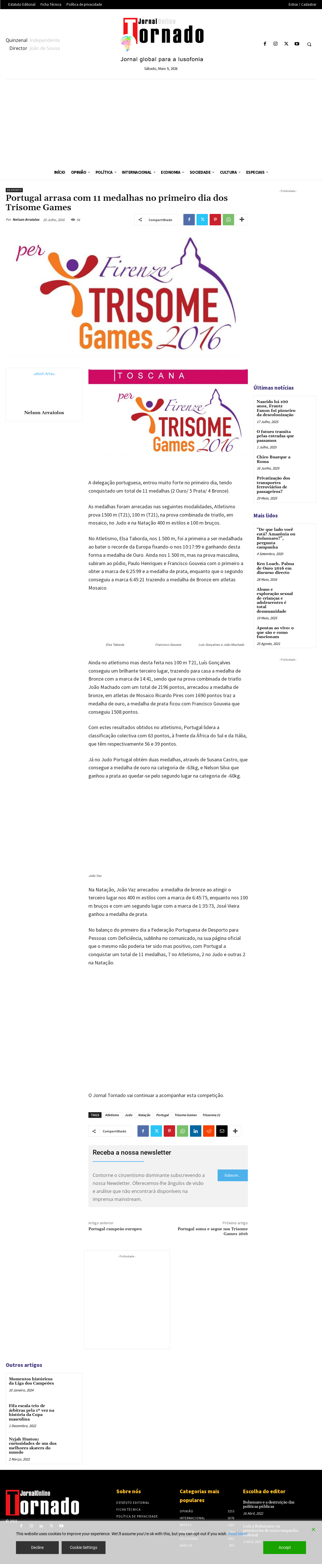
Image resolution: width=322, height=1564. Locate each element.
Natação (144, 1115)
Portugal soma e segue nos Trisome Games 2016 (213, 1232)
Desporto (14, 190)
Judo (128, 1115)
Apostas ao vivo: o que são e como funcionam (275, 632)
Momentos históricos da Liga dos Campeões (31, 1381)
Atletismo (112, 1115)
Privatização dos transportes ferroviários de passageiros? (273, 485)
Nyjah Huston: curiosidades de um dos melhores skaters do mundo (32, 1446)
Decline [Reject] (37, 1547)
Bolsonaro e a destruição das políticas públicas (268, 1504)
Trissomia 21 (211, 1115)
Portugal (162, 1115)
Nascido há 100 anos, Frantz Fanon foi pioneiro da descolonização (276, 408)
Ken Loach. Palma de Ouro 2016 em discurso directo (275, 568)
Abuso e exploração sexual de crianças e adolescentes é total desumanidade (275, 600)
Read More (237, 1533)
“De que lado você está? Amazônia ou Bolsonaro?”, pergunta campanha (276, 538)
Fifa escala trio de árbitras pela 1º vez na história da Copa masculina (31, 1412)
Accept (285, 1547)
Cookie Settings (83, 1547)
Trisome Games (185, 1115)
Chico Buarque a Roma (273, 459)
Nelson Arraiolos (26, 219)
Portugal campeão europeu (115, 1229)
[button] (309, 44)
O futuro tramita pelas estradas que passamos (275, 436)
